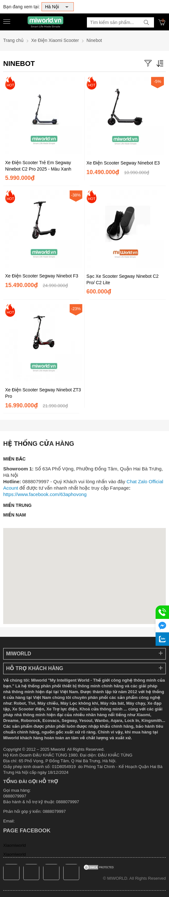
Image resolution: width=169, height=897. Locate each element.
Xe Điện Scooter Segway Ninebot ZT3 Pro (43, 393)
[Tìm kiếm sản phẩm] (120, 22)
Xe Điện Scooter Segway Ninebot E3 (123, 162)
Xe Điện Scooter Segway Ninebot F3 (41, 275)
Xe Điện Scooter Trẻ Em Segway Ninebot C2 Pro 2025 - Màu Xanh (38, 166)
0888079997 (54, 811)
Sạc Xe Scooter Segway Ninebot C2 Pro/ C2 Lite (123, 279)
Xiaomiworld (14, 845)
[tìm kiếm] (146, 22)
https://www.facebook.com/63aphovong (45, 494)
